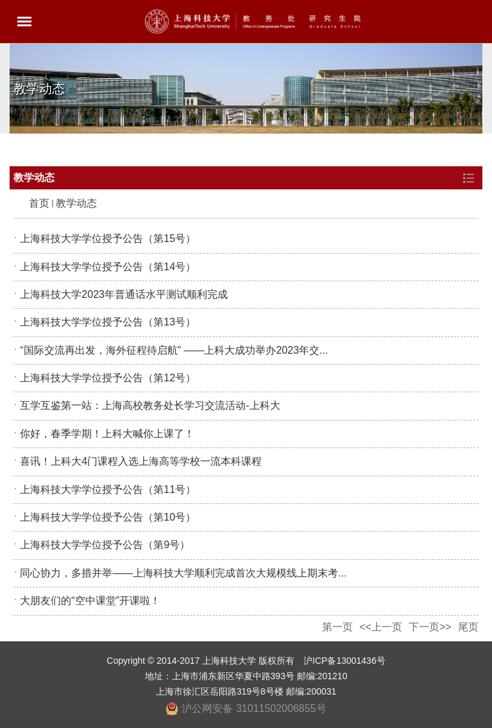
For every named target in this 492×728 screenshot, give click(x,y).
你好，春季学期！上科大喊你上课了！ (107, 433)
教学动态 (76, 203)
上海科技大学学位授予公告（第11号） (108, 489)
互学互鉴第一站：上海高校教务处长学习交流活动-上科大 (150, 405)
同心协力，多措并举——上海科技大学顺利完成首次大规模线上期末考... (183, 573)
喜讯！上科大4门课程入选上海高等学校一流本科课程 (141, 461)
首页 (39, 203)
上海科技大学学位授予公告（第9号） (105, 544)
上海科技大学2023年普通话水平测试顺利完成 (124, 294)
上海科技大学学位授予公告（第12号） (108, 377)
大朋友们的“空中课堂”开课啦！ (90, 600)
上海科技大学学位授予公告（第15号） (108, 238)
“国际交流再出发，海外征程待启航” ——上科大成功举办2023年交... (174, 350)
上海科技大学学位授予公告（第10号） (108, 517)
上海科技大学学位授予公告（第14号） (108, 266)
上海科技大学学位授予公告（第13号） (108, 321)
